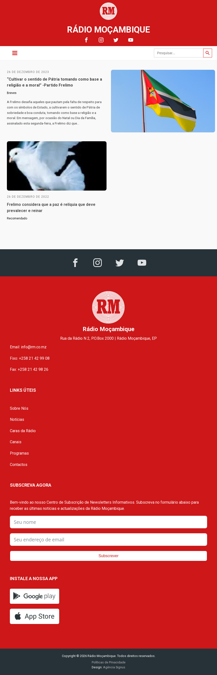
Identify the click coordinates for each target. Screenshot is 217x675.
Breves (12, 93)
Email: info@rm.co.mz (28, 347)
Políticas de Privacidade (109, 662)
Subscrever (109, 556)
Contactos (18, 464)
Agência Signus (113, 667)
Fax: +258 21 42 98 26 (29, 369)
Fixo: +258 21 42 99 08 (30, 358)
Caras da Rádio (23, 430)
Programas (19, 453)
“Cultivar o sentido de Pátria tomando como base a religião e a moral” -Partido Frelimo (54, 82)
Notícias (17, 419)
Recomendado (17, 218)
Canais (15, 442)
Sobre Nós (19, 408)
